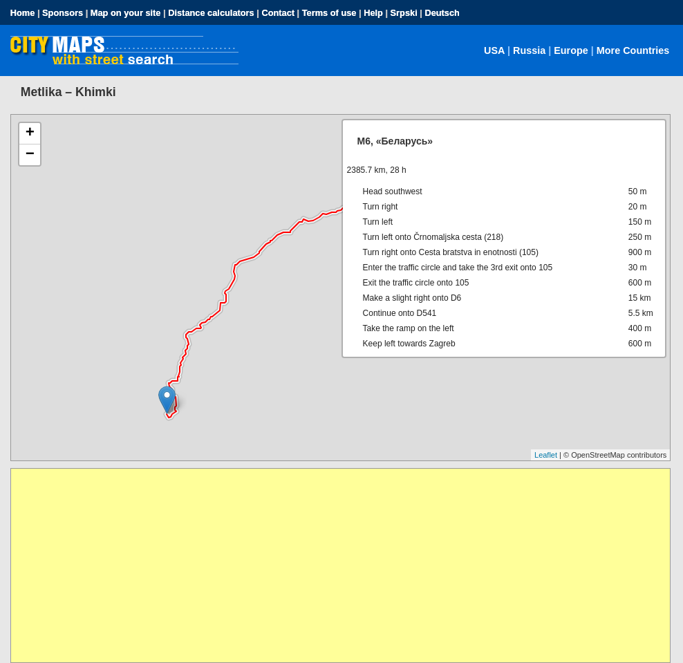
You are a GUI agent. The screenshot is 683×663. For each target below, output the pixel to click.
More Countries (633, 50)
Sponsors (62, 13)
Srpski (404, 13)
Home (22, 13)
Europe (571, 50)
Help (373, 13)
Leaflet (545, 455)
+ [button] (30, 133)
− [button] (30, 154)
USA (494, 50)
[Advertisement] (341, 565)
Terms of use (329, 13)
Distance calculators (211, 13)
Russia (529, 50)
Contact (277, 13)
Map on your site (126, 13)
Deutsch (442, 13)
